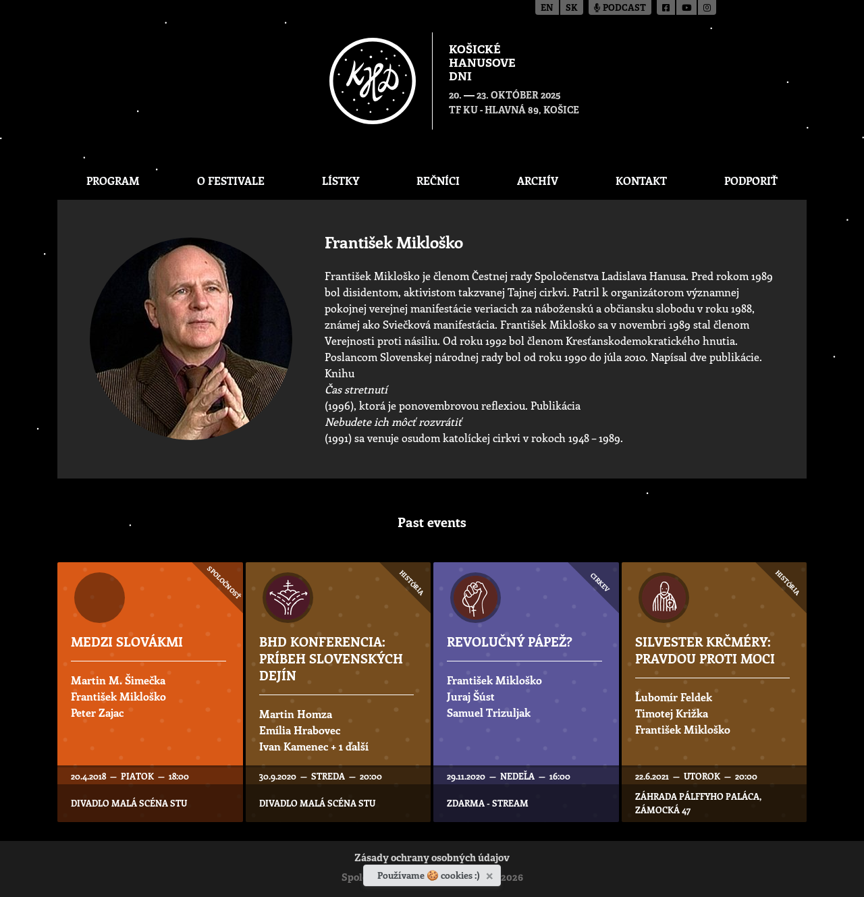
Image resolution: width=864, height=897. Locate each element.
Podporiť (751, 180)
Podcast (620, 8)
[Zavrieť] (491, 873)
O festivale (231, 180)
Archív (537, 180)
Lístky (340, 180)
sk (572, 8)
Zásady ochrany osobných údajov (432, 859)
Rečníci (438, 180)
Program (113, 180)
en (547, 8)
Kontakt (641, 180)
